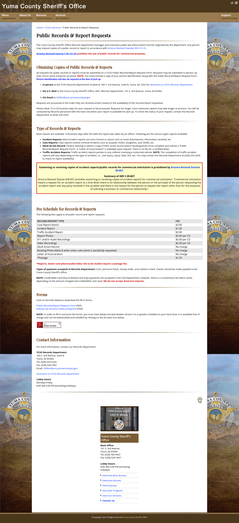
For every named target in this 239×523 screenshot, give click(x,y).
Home (39, 27)
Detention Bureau (111, 480)
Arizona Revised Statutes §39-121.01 (127, 48)
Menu (9, 17)
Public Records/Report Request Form (56, 305)
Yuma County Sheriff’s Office (135, 517)
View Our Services (111, 495)
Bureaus (44, 17)
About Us (26, 17)
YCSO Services (52, 27)
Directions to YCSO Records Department (57, 373)
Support (229, 17)
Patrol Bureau (109, 485)
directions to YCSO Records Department (171, 84)
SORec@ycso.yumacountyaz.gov (73, 97)
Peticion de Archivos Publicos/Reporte (56, 308)
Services (62, 17)
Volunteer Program (112, 490)
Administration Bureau (114, 475)
